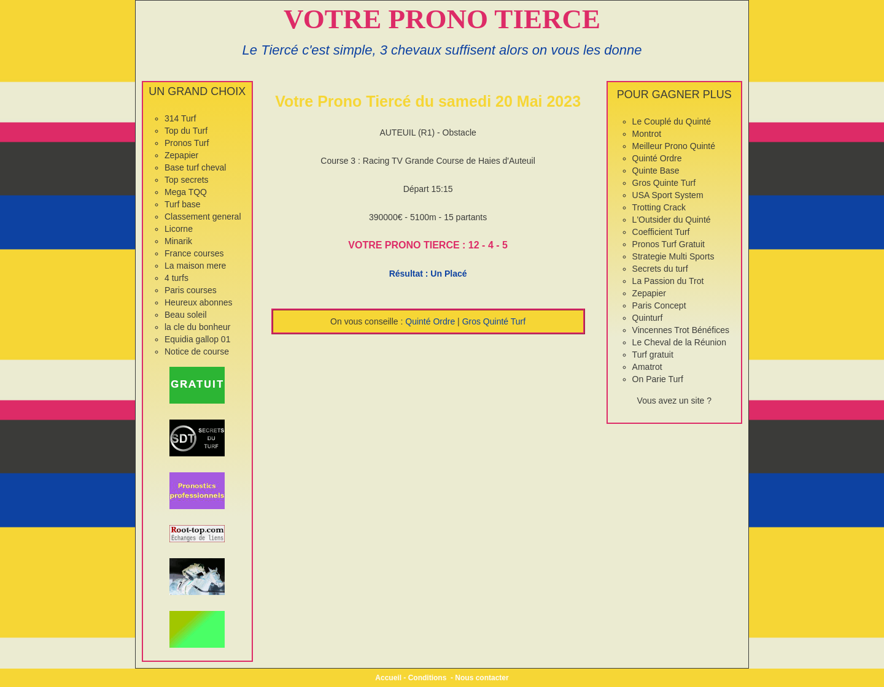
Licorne (179, 229)
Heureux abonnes (199, 302)
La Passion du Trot (668, 281)
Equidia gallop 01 (197, 339)
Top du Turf (186, 131)
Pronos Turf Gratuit (668, 244)
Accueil (388, 678)
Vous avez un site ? (674, 400)
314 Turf (180, 118)
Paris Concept (659, 305)
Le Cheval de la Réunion (679, 342)
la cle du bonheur (197, 327)
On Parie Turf (657, 379)
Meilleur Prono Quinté (673, 146)
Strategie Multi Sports (673, 256)
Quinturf (647, 318)
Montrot (646, 134)
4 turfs (176, 278)
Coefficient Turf (661, 232)
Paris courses (191, 290)
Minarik (178, 241)
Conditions (427, 678)
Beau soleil (186, 315)
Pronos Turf (187, 143)
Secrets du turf (660, 269)
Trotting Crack (659, 207)
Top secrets (187, 180)
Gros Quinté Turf (493, 321)
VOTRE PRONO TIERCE (442, 19)
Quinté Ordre (430, 321)
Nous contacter (481, 678)
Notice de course (197, 351)
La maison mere (195, 266)
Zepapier (181, 155)
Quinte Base (656, 170)
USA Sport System (668, 195)
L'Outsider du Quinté (671, 220)
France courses (194, 253)
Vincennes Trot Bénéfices (681, 330)
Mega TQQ (186, 192)
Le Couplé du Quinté (671, 121)
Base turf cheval (195, 167)
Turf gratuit (652, 354)
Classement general (203, 216)
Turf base (183, 204)
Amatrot (647, 367)
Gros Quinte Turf (664, 183)
